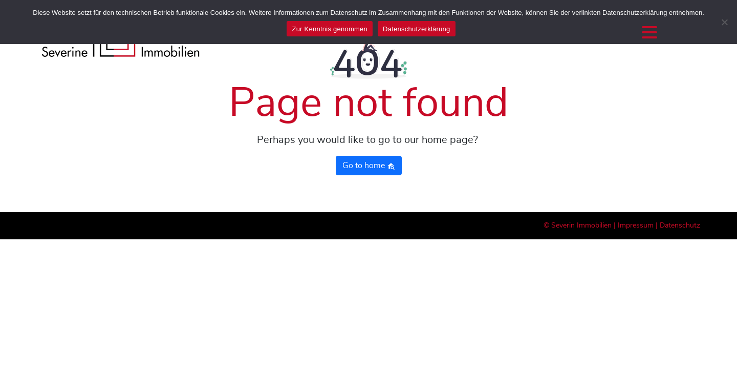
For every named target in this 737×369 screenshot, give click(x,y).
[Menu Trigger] (649, 32)
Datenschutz (680, 225)
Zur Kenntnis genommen (329, 29)
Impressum (636, 225)
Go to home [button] (368, 165)
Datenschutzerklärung (416, 29)
